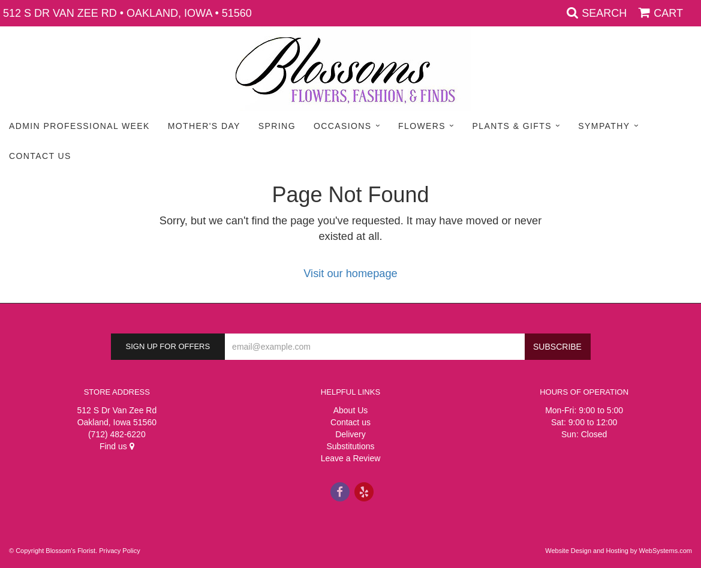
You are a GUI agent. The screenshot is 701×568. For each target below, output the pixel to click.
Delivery (350, 434)
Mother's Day (204, 126)
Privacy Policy (119, 550)
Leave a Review (351, 458)
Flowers (422, 126)
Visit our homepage (350, 274)
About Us (350, 410)
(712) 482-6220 (117, 434)
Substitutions (350, 446)
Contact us (350, 422)
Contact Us (40, 156)
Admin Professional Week (79, 126)
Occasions (343, 126)
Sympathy (604, 126)
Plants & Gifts (511, 126)
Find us (117, 446)
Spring (277, 126)
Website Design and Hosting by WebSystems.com (618, 550)
